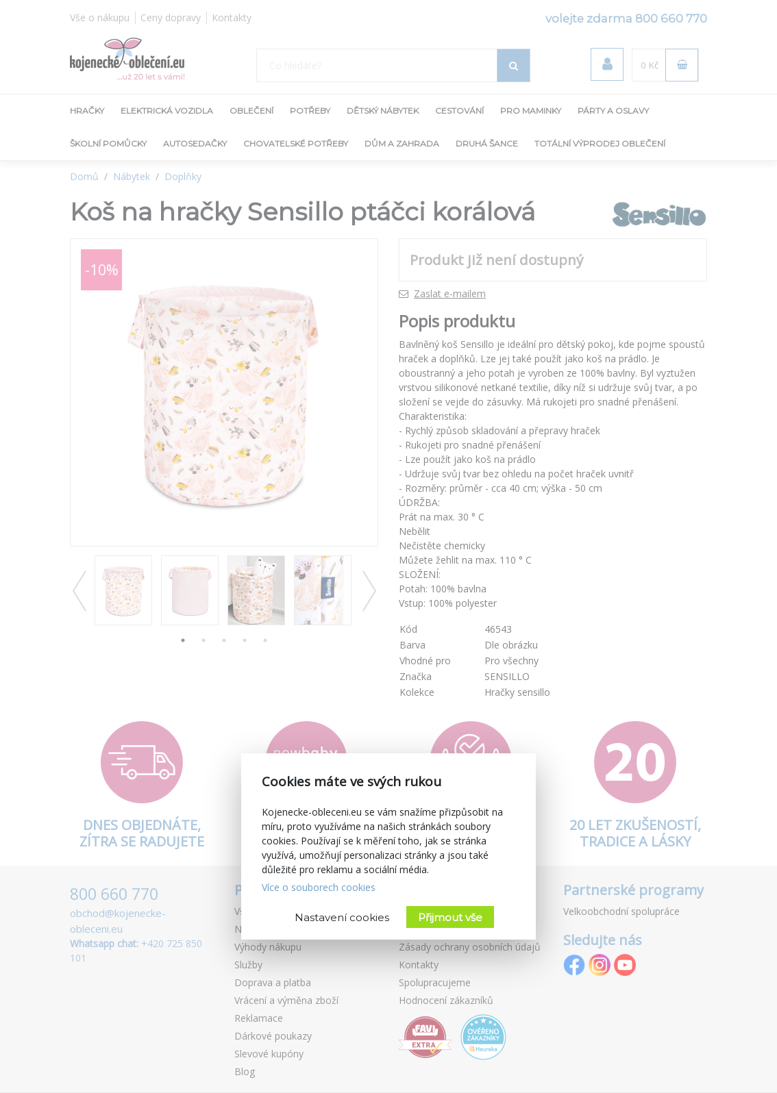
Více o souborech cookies (318, 887)
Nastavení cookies (342, 917)
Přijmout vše (450, 917)
